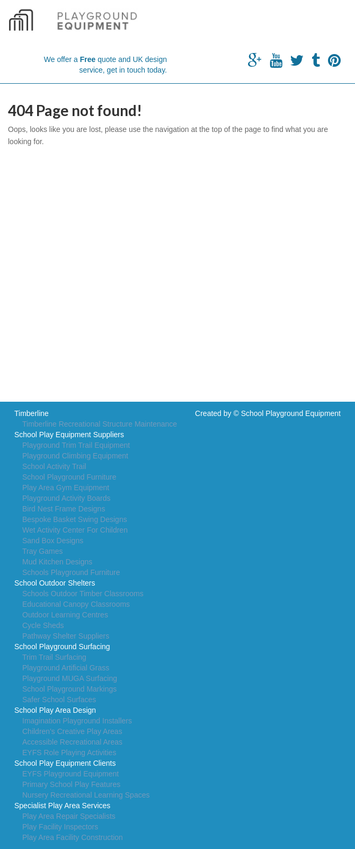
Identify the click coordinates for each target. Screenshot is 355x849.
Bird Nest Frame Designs (63, 509)
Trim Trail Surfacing (54, 657)
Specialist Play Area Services (62, 805)
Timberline (31, 413)
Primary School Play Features (71, 784)
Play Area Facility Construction (72, 837)
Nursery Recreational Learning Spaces (85, 795)
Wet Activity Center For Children (75, 530)
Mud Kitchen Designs (57, 562)
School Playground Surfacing (62, 646)
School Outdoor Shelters (54, 583)
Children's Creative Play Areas (72, 731)
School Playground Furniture (69, 477)
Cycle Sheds (43, 625)
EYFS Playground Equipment (70, 774)
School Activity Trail (54, 466)
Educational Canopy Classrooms (76, 604)
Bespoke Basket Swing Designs (74, 519)
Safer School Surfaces (59, 699)
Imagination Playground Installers (77, 721)
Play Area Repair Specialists (69, 816)
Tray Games (42, 551)
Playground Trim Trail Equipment (76, 445)
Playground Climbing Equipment (75, 456)
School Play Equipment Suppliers (69, 434)
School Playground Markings (69, 689)
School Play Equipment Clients (65, 763)
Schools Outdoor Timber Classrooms (83, 593)
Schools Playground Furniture (71, 572)
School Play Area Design (55, 710)
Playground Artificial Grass (65, 668)
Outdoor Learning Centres (65, 615)
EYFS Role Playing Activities (69, 752)
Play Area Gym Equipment (65, 487)
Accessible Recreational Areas (72, 742)
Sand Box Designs (52, 540)
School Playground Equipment (291, 413)
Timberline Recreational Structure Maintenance (99, 424)
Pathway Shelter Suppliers (65, 636)
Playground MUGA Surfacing (69, 678)
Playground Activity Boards (66, 498)
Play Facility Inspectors (60, 827)
